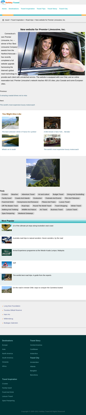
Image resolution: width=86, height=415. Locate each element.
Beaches (14, 194)
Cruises (5, 194)
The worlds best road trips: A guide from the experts (32, 275)
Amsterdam (34, 362)
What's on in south (9, 149)
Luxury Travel (64, 202)
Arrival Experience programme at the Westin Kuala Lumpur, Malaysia (38, 250)
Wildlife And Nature (29, 209)
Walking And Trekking (10, 209)
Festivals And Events (53, 198)
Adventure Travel (28, 194)
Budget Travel (58, 194)
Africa (4, 366)
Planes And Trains (49, 202)
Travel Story (52, 9)
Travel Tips (41, 9)
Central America (36, 345)
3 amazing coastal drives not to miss (13, 95)
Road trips (29, 20)
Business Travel (57, 209)
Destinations (14, 9)
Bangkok (33, 371)
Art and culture (43, 194)
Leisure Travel (72, 209)
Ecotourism (37, 198)
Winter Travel (76, 206)
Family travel (6, 198)
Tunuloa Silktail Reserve (13, 310)
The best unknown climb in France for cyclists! (19, 132)
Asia (3, 349)
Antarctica (34, 353)
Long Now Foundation (12, 306)
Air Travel (43, 209)
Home (4, 9)
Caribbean (34, 349)
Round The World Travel (42, 206)
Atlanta (32, 366)
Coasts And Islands (22, 198)
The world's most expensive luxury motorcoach (17, 105)
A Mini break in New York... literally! (57, 132)
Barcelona (34, 375)
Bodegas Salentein (11, 323)
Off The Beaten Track (10, 206)
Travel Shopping (61, 206)
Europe (5, 345)
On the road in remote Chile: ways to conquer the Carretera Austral (38, 288)
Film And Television (72, 198)
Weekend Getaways (25, 213)
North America (7, 353)
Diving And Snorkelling (75, 194)
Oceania (5, 362)
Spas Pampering (8, 213)
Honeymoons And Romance (27, 202)
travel (7, 20)
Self (14, 263)
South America (7, 358)
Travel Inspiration (28, 9)
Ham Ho (7, 314)
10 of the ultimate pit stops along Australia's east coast (33, 226)
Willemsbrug (8, 319)
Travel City (63, 9)
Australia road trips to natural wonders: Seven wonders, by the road (38, 238)
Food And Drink (7, 202)
